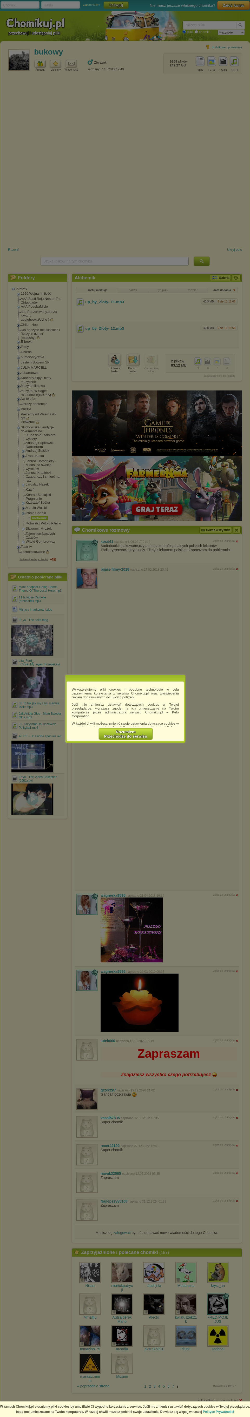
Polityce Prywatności (218, 1412)
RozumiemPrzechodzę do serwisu (125, 734)
